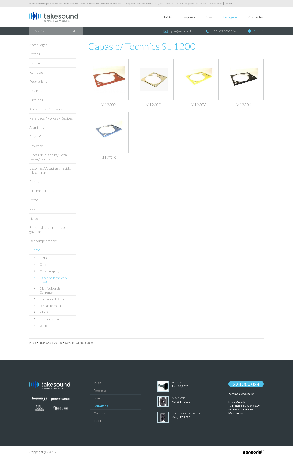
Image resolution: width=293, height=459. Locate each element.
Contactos (256, 17)
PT (254, 31)
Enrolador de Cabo (49, 299)
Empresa (189, 17)
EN (262, 31)
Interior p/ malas (48, 319)
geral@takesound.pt (177, 31)
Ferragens (230, 17)
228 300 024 (246, 384)
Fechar (228, 3)
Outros (58, 343)
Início (168, 17)
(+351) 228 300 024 (221, 31)
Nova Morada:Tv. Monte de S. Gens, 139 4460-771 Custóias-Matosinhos (244, 407)
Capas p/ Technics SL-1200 (51, 280)
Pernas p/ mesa (47, 306)
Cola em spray (46, 271)
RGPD (98, 421)
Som (209, 17)
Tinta (40, 258)
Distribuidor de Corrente (47, 290)
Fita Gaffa (43, 312)
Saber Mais (216, 3)
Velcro (41, 325)
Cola (40, 264)
